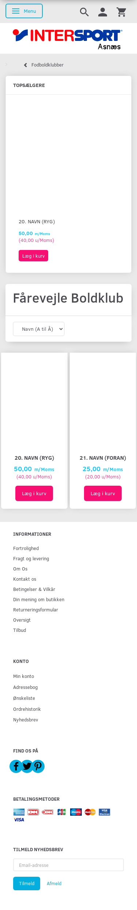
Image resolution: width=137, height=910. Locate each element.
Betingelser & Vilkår (34, 589)
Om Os (20, 568)
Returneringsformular (35, 609)
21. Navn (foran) (103, 457)
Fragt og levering (31, 558)
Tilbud (19, 630)
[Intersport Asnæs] (68, 38)
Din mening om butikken (38, 599)
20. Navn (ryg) (37, 221)
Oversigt (22, 620)
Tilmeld (26, 883)
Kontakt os (24, 579)
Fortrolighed (26, 548)
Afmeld (54, 883)
